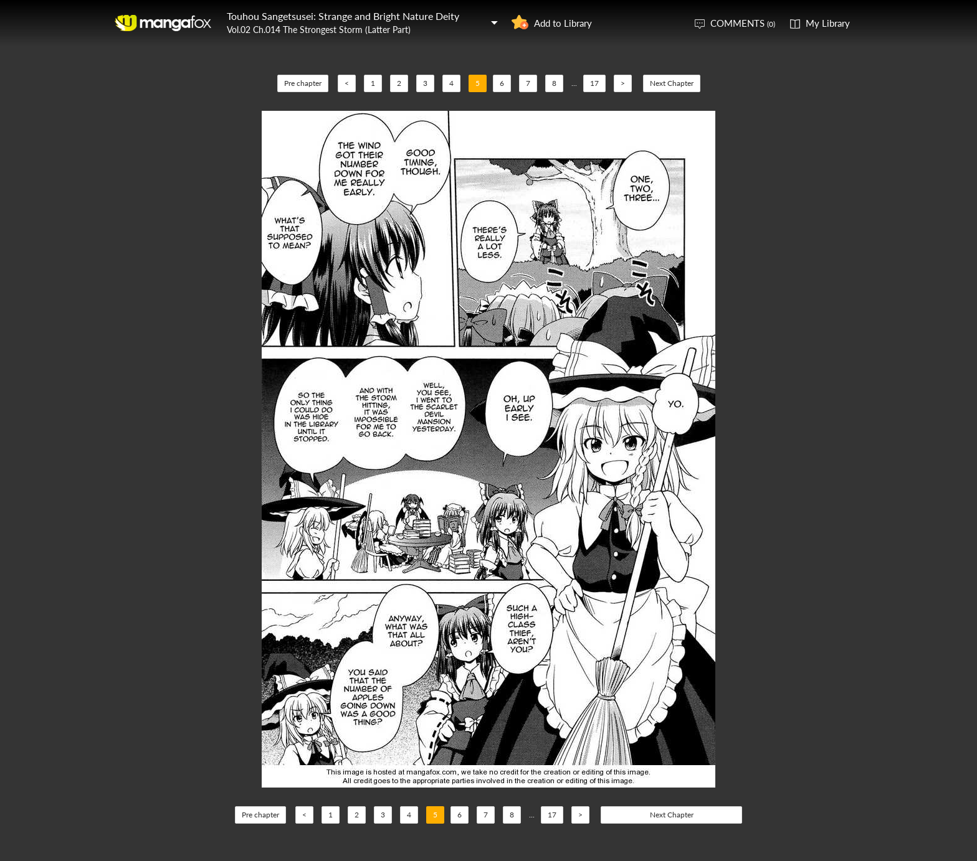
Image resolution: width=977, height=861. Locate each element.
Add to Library (563, 23)
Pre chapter (303, 83)
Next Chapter (671, 83)
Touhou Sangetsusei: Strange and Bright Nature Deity (343, 16)
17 (594, 83)
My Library (828, 23)
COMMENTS (742, 23)
